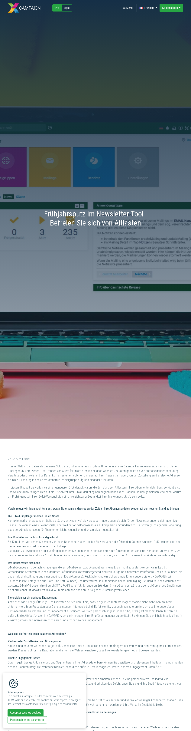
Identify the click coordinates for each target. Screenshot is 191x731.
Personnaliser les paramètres (27, 720)
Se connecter (170, 8)
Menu (128, 8)
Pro (57, 8)
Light (67, 8)
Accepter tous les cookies (25, 712)
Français (147, 8)
